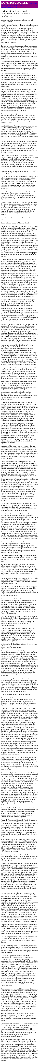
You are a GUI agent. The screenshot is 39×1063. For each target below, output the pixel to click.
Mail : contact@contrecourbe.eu (12, 6)
